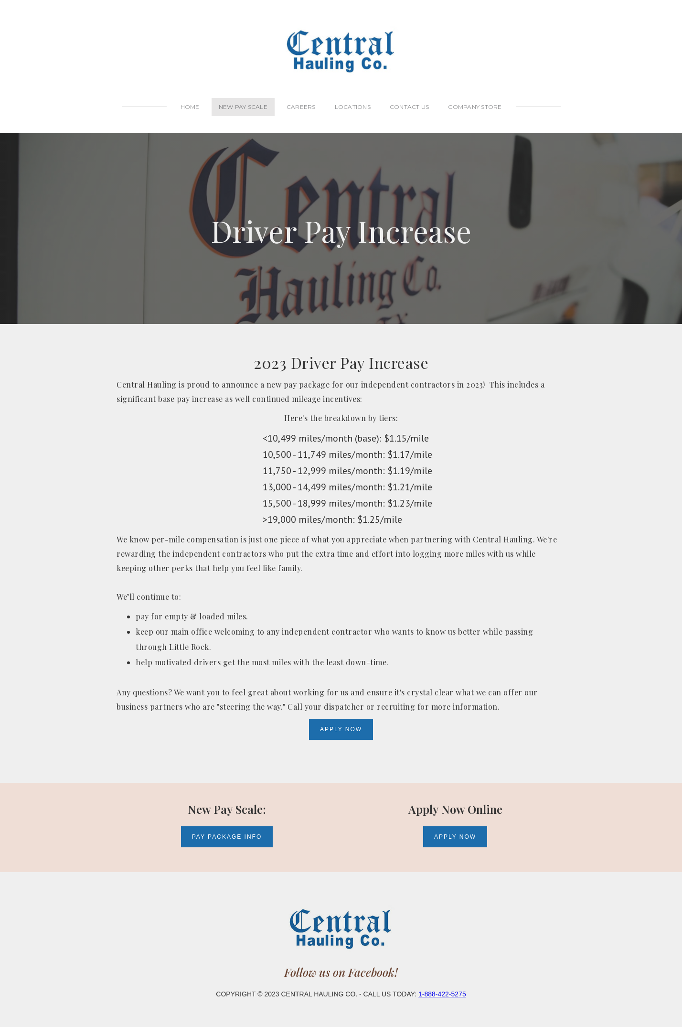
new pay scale (243, 106)
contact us (409, 106)
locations (353, 106)
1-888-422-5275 (442, 984)
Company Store (474, 106)
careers (301, 106)
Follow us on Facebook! (341, 962)
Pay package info (227, 832)
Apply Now (341, 729)
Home (190, 106)
